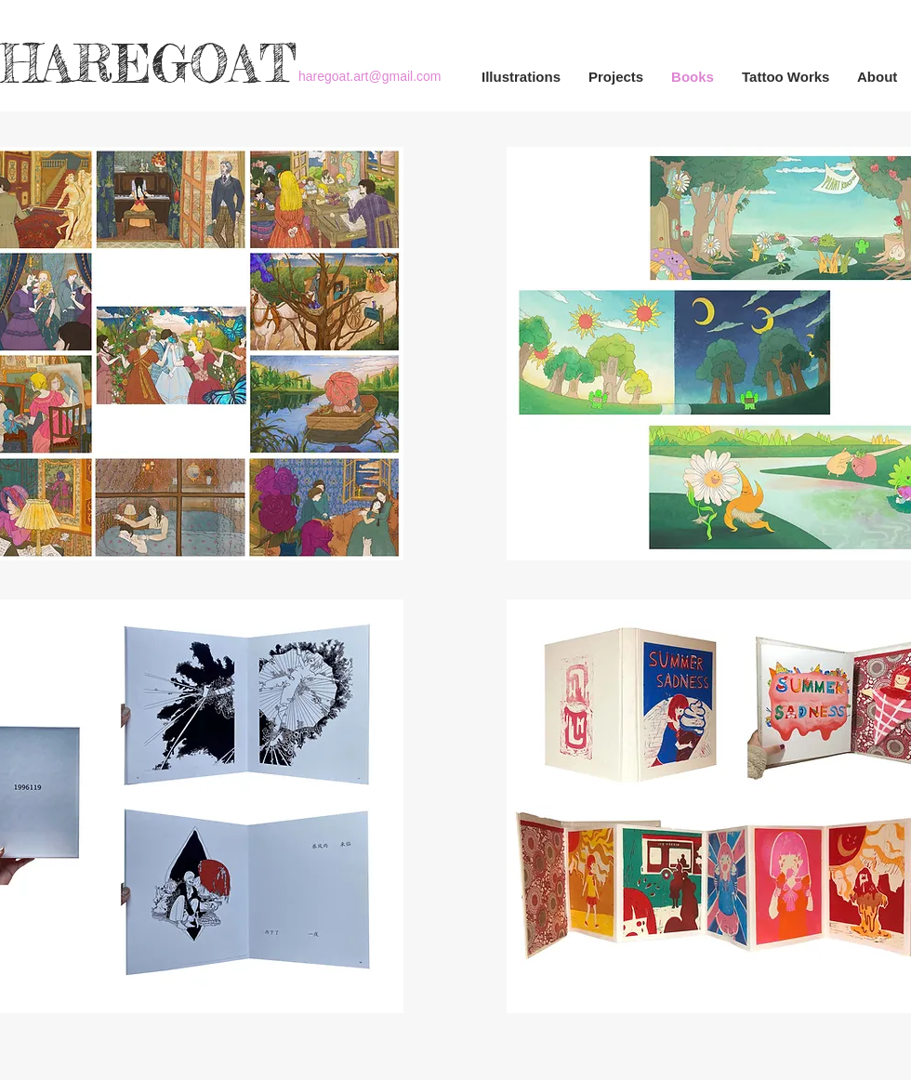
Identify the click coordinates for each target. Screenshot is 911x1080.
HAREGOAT (148, 63)
